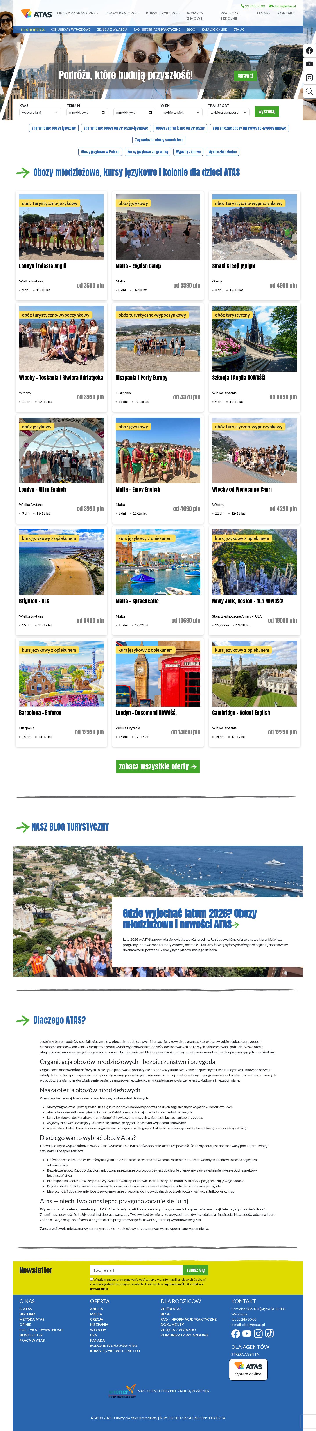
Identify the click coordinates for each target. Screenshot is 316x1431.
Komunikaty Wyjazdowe (70, 29)
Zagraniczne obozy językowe (54, 128)
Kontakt (286, 13)
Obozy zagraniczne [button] (76, 13)
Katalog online (214, 29)
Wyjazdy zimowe (195, 15)
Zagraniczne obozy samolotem (159, 140)
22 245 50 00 (253, 6)
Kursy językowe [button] (161, 13)
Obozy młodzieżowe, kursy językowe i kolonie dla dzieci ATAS (128, 172)
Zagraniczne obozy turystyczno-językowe (116, 128)
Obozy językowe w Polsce (100, 151)
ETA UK (239, 29)
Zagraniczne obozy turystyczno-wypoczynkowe (249, 128)
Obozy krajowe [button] (120, 13)
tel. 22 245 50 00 (243, 1319)
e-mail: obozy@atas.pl (248, 1324)
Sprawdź (245, 75)
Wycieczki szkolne (230, 15)
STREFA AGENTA (245, 1354)
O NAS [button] (262, 13)
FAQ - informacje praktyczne (157, 29)
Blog (191, 29)
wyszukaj (267, 111)
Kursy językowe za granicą (147, 151)
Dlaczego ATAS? (51, 1020)
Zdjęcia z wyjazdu (112, 29)
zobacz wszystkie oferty (158, 766)
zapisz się (196, 1270)
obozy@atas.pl (282, 6)
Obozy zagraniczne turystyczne (180, 128)
